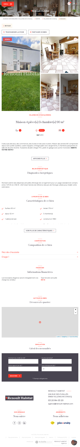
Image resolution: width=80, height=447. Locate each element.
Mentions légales (40, 437)
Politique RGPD (62, 437)
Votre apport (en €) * (15, 365)
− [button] (75, 312)
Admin (51, 437)
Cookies (73, 437)
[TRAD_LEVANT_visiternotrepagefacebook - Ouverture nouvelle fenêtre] (14, 423)
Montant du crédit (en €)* (16, 358)
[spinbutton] (57, 369)
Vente (38, 18)
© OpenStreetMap (73, 336)
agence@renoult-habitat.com (60, 404)
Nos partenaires (13, 437)
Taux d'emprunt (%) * (48, 365)
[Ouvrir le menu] (8, 4)
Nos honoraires (26, 437)
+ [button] (75, 309)
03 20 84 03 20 (55, 400)
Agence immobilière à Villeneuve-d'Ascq (17, 19)
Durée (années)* (47, 358)
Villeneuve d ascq (50, 18)
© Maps (64, 336)
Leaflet (58, 336)
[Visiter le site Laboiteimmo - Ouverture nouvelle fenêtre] (43, 442)
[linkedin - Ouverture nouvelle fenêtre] (24, 423)
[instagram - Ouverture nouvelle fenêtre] (19, 423)
